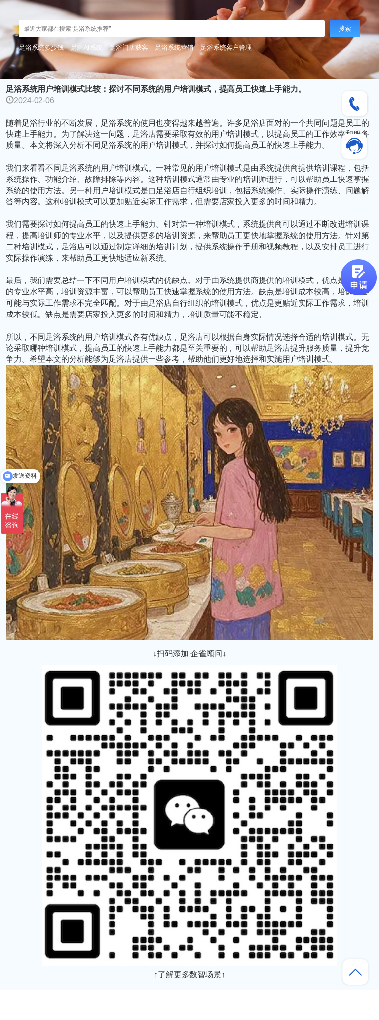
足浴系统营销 (174, 47)
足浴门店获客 (129, 47)
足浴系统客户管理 (226, 47)
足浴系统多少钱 (41, 47)
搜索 (345, 28)
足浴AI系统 (86, 47)
